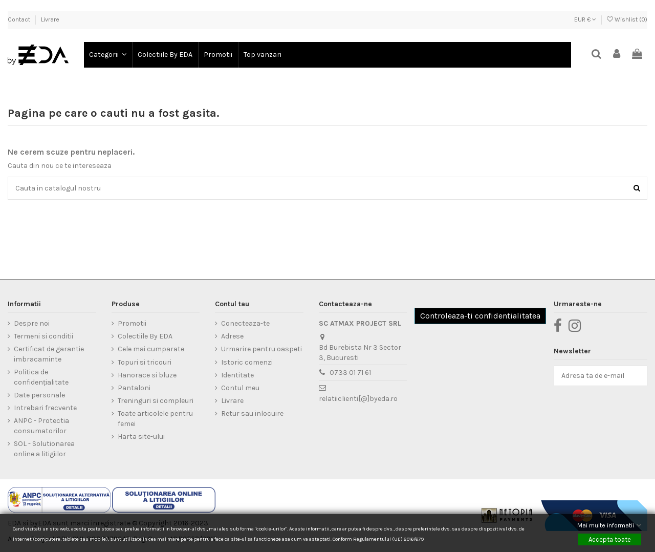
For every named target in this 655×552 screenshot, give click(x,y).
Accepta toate (609, 539)
